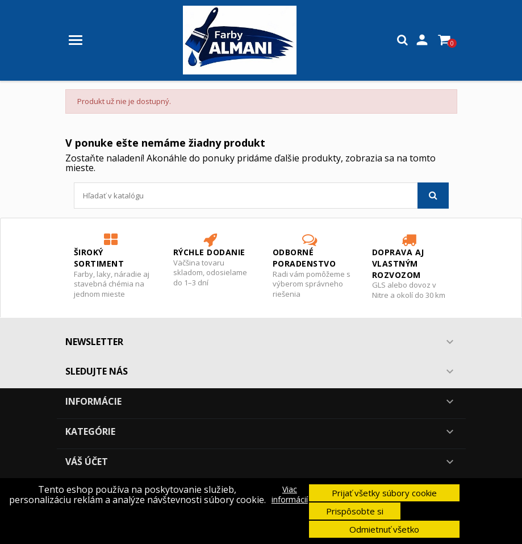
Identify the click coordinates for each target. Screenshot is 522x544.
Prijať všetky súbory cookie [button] (384, 493)
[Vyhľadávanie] (261, 195)
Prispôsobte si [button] (354, 511)
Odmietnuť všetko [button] (384, 529)
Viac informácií (290, 494)
